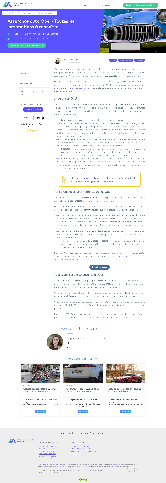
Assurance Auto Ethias (47, 446)
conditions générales (58, 467)
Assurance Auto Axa (46, 449)
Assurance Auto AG (46, 451)
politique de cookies (81, 467)
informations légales (118, 465)
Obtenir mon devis (33, 109)
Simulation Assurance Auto (81, 449)
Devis (86, 5)
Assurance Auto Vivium (47, 459)
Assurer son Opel (27, 73)
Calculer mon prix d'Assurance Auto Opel (141, 5)
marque (105, 69)
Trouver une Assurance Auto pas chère (85, 451)
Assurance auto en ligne (80, 446)
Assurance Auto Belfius (47, 454)
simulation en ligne (90, 178)
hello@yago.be (65, 473)
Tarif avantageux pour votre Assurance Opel (31, 82)
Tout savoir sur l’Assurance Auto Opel (32, 93)
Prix (69, 5)
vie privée (47, 467)
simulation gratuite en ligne (126, 256)
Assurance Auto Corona (48, 456)
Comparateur (105, 5)
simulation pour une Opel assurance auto (74, 88)
